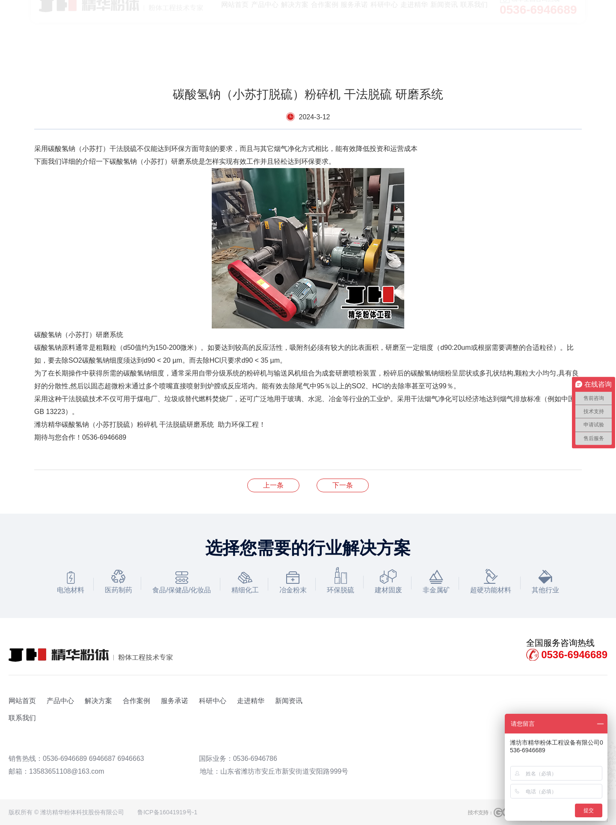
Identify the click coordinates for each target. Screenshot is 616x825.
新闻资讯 (288, 700)
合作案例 (136, 700)
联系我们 (22, 718)
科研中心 (212, 700)
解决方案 (98, 700)
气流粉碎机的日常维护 (342, 485)
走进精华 (250, 700)
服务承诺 (174, 700)
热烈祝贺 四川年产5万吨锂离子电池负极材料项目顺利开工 (273, 485)
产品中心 (60, 700)
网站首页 (22, 700)
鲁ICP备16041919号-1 (167, 812)
